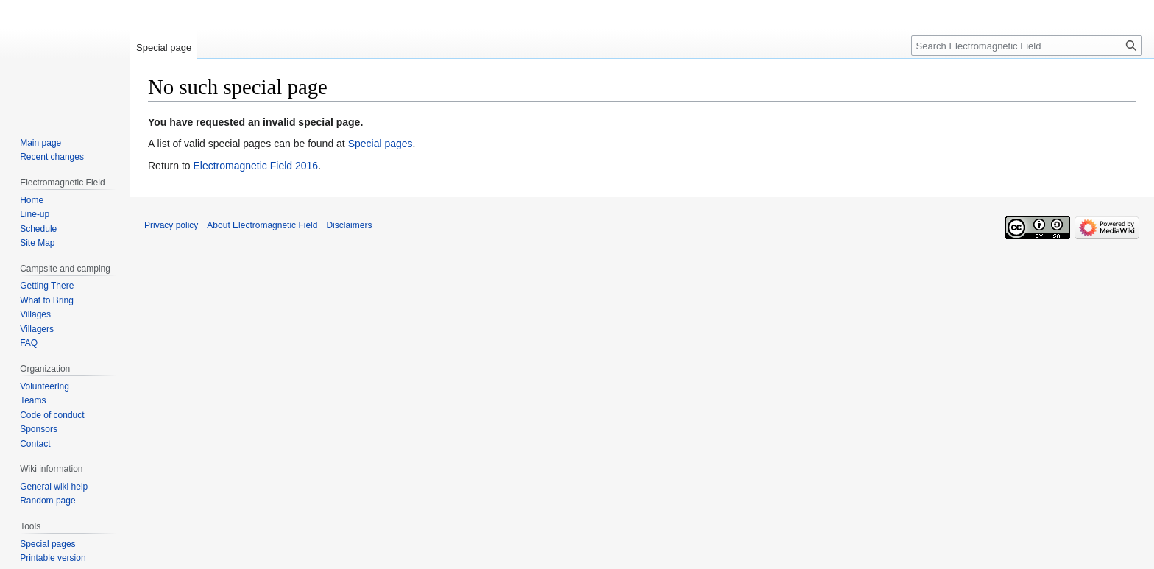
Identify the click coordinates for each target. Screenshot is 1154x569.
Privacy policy (171, 225)
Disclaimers (349, 225)
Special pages (380, 143)
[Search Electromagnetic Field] (1026, 45)
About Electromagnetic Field (262, 225)
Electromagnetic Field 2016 (255, 166)
